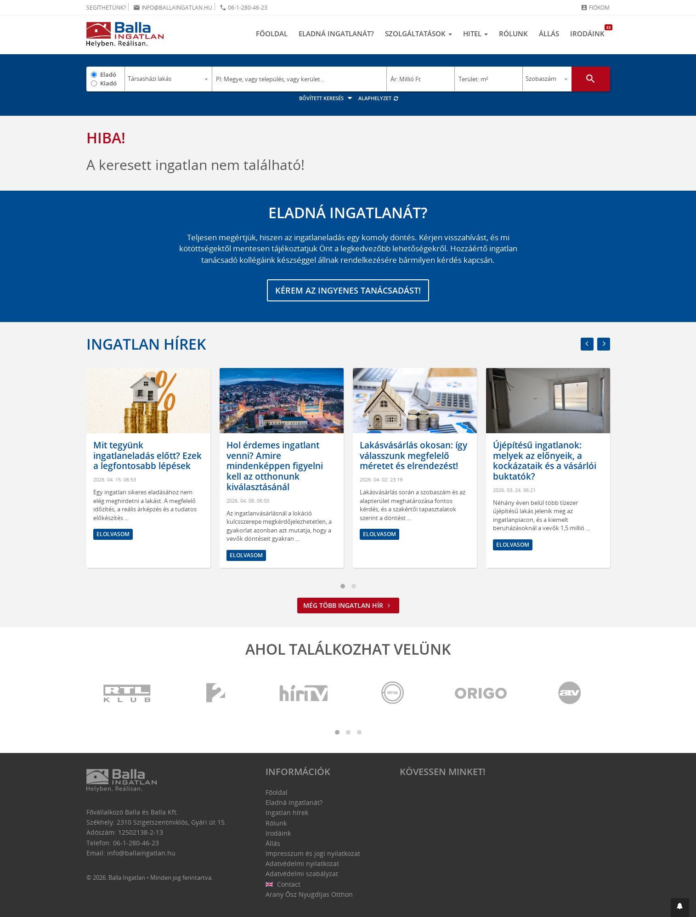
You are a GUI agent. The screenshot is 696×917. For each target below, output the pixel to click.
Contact (283, 884)
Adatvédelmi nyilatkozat (302, 863)
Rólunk (513, 33)
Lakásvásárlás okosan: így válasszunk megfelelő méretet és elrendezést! (413, 455)
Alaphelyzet (378, 98)
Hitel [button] (475, 33)
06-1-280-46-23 (243, 7)
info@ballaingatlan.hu (172, 7)
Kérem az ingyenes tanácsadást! (348, 290)
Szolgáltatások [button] (418, 33)
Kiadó (108, 83)
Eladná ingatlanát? (336, 33)
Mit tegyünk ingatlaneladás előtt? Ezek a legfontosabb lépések (147, 455)
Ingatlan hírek (146, 344)
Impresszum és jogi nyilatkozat (313, 853)
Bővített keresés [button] (327, 98)
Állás (549, 33)
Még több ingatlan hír (348, 605)
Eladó (108, 74)
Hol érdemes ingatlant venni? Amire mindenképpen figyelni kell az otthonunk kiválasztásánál (274, 466)
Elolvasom (113, 534)
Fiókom (595, 7)
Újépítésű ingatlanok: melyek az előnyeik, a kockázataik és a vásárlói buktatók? (544, 460)
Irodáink (590, 31)
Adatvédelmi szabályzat (302, 873)
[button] (680, 907)
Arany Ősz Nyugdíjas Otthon (309, 894)
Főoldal (272, 33)
